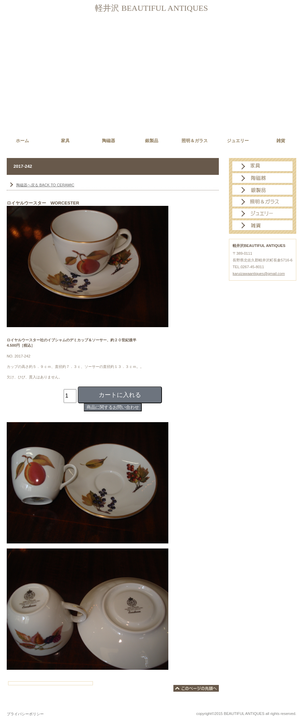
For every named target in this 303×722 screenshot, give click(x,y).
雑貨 (262, 225)
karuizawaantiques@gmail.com (259, 274)
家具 (262, 166)
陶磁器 (262, 178)
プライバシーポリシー (25, 714)
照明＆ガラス (262, 202)
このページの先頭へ (196, 688)
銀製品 (262, 190)
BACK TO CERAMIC (45, 185)
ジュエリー (262, 214)
